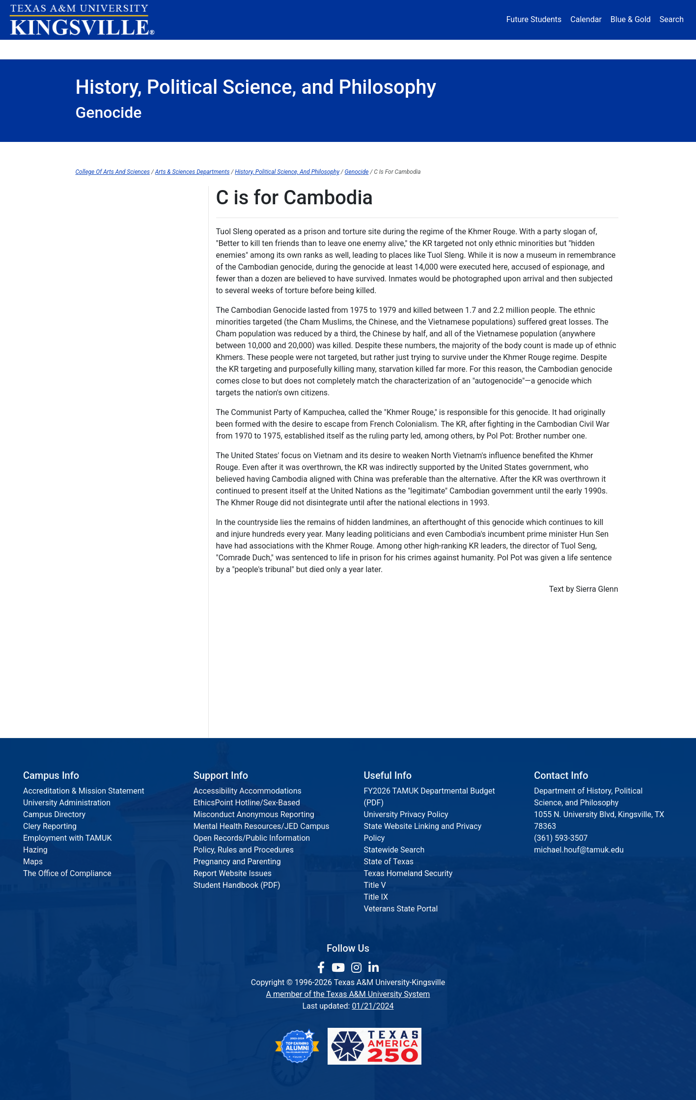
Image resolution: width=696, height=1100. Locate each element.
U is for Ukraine (102, 618)
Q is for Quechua (105, 538)
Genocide (357, 171)
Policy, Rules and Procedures (244, 849)
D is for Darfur (100, 276)
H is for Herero (101, 356)
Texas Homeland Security (408, 873)
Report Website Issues (233, 873)
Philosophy (454, 152)
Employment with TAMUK (67, 838)
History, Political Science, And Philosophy (287, 171)
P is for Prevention (107, 517)
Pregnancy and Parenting (237, 861)
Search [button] (672, 19)
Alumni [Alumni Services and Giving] (466, 49)
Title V (375, 885)
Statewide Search (394, 849)
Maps (33, 861)
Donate (591, 49)
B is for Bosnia (101, 215)
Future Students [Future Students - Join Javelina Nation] (534, 19)
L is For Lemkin (102, 437)
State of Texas (389, 861)
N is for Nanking (104, 477)
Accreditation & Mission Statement (83, 791)
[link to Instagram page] (357, 968)
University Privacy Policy (406, 814)
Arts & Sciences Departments (192, 171)
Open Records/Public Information (252, 838)
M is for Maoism (104, 457)
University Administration (67, 802)
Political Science (345, 152)
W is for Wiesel (102, 658)
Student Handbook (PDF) (237, 885)
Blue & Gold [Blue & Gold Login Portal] (631, 19)
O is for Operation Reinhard (122, 497)
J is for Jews (98, 397)
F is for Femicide (105, 316)
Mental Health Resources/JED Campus (262, 826)
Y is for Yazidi (99, 699)
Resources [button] (396, 49)
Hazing (35, 849)
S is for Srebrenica (107, 578)
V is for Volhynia (104, 638)
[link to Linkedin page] (373, 968)
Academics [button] (250, 49)
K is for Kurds (99, 417)
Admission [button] (172, 49)
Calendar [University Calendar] (585, 19)
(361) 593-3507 (560, 838)
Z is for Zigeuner (104, 719)
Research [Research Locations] (326, 49)
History (243, 152)
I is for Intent (98, 377)
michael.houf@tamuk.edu (579, 849)
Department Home (138, 152)
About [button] (102, 49)
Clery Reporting (50, 826)
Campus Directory (54, 814)
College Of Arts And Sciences (113, 171)
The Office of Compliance (67, 873)
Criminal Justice (562, 152)
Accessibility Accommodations (248, 791)
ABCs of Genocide (107, 236)
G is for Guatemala (108, 336)
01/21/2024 (372, 1006)
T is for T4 (93, 598)
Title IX (376, 897)
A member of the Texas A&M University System (348, 994)
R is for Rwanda (103, 558)
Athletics (529, 49)
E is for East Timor (107, 296)
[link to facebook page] (322, 968)
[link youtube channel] (340, 968)
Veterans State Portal (401, 908)
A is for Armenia (104, 195)
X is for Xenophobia (110, 679)
